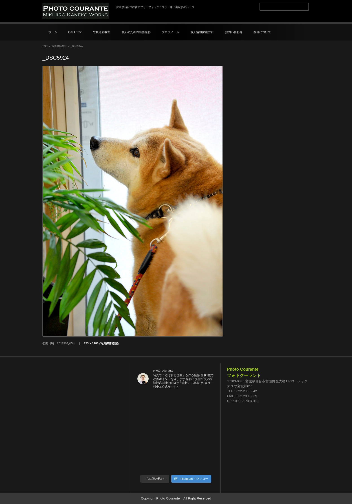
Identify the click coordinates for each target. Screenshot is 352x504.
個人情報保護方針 (202, 32)
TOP (44, 46)
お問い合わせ (233, 32)
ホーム (52, 32)
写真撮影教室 (101, 32)
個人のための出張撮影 (136, 32)
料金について (262, 32)
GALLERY (75, 32)
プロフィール (170, 32)
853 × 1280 (91, 343)
